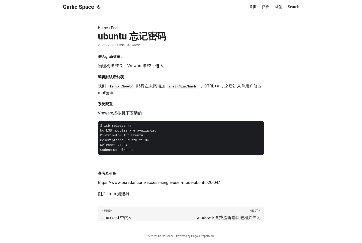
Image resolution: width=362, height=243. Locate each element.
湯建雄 (123, 193)
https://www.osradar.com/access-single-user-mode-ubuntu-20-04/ (159, 182)
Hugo (194, 236)
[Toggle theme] (99, 7)
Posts (116, 28)
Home (103, 28)
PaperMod (207, 236)
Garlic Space (78, 7)
